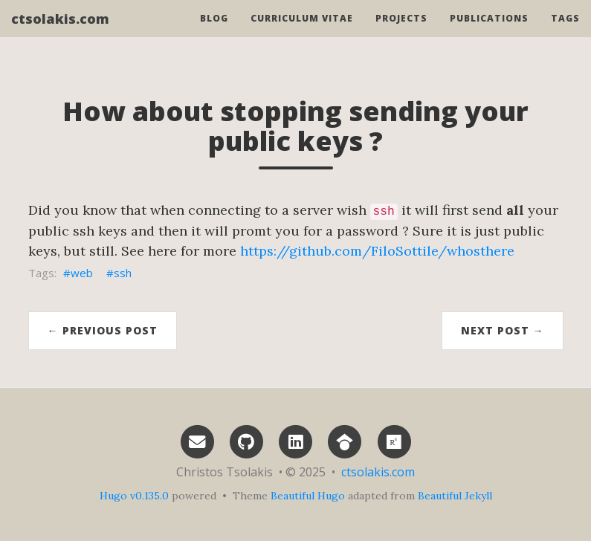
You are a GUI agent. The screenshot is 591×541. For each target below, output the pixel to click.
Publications (489, 33)
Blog (214, 33)
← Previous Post (103, 330)
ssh (123, 272)
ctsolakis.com (60, 33)
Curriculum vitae (302, 33)
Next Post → (502, 330)
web (82, 272)
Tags (565, 33)
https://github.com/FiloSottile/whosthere (377, 250)
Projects (401, 33)
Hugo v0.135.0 (134, 495)
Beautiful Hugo (308, 495)
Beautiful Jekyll (455, 495)
